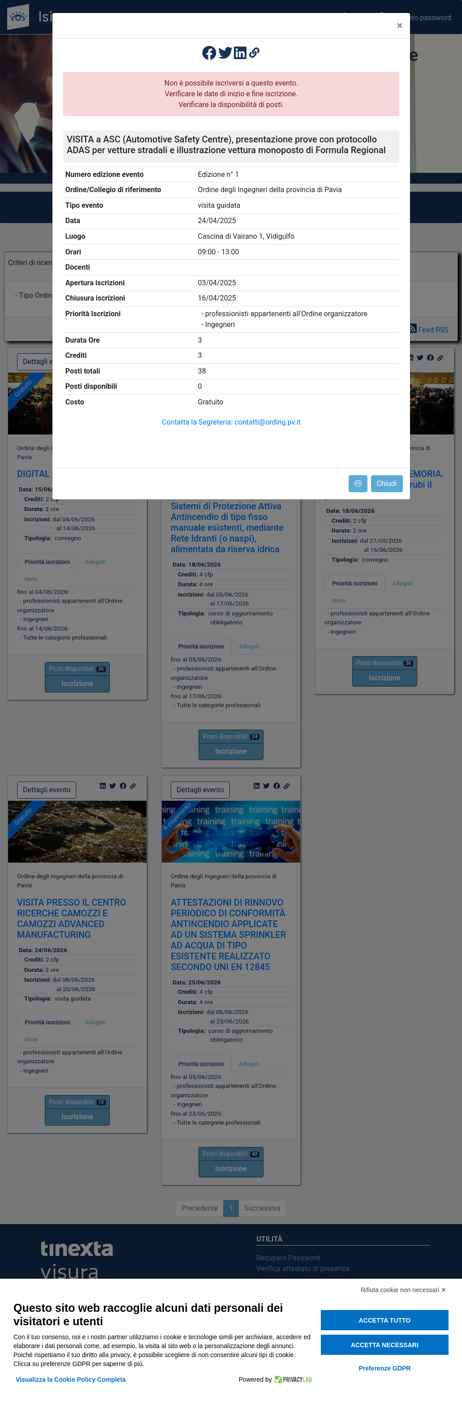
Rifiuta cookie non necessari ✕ (403, 1289)
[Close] (400, 25)
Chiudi (387, 483)
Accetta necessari (385, 1345)
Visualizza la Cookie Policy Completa (71, 1379)
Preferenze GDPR (384, 1368)
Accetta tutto (385, 1320)
